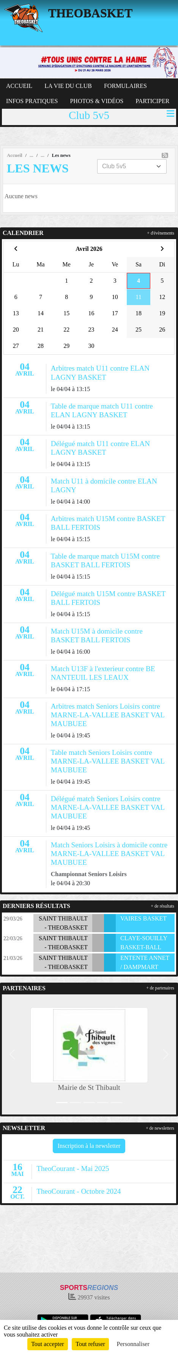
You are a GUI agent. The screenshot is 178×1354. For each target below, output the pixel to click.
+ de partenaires (160, 988)
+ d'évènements (160, 233)
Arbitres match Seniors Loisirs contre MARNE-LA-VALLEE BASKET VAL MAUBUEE (108, 715)
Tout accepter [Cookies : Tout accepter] (47, 1344)
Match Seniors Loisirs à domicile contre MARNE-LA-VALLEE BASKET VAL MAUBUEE (109, 853)
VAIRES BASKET (143, 918)
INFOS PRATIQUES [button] (32, 101)
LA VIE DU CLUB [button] (68, 86)
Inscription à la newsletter (89, 1146)
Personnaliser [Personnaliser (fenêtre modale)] (133, 1344)
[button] (11, 1054)
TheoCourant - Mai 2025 (72, 1168)
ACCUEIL (19, 86)
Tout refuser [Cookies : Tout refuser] (90, 1344)
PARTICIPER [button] (152, 101)
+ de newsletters (160, 1128)
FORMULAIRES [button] (125, 86)
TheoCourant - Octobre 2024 (78, 1191)
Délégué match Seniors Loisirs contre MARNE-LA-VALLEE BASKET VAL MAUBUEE (108, 807)
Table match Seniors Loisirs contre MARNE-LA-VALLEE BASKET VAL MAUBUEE (108, 761)
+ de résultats (162, 906)
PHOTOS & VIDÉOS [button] (96, 101)
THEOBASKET (90, 13)
